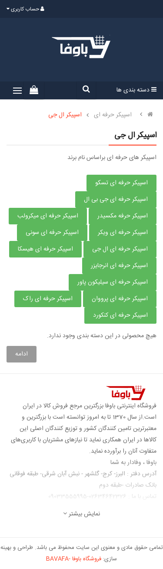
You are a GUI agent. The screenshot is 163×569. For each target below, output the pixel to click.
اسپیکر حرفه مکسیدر (122, 216)
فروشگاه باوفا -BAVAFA (73, 559)
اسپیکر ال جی (65, 115)
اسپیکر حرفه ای (113, 115)
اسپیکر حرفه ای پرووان (120, 299)
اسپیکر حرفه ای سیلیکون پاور (112, 282)
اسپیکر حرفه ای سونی (52, 232)
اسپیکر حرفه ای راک (48, 299)
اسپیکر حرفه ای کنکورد (120, 315)
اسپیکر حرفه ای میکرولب (47, 216)
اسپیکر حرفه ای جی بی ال (116, 199)
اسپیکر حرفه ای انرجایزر (119, 266)
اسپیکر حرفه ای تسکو (121, 183)
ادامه (21, 354)
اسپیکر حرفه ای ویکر (123, 232)
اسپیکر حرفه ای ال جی (120, 249)
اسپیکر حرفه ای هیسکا (45, 249)
